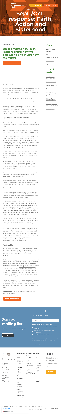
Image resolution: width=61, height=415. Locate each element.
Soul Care (27, 140)
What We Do (30, 355)
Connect (19, 391)
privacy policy (42, 340)
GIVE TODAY (51, 373)
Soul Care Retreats (38, 371)
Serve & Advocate (28, 363)
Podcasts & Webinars (19, 372)
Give (37, 377)
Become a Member (19, 389)
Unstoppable (20, 380)
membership (7, 176)
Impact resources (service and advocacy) (45, 336)
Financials (19, 365)
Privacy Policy (34, 408)
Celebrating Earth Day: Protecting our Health (52, 87)
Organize (28, 359)
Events (38, 365)
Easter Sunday (50, 109)
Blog (47, 54)
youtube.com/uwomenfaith (11, 267)
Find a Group (20, 393)
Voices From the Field (18, 210)
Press (47, 64)
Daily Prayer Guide (20, 395)
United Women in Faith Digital (21, 398)
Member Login (51, 5)
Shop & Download (19, 378)
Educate (28, 361)
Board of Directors (19, 358)
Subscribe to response (12, 63)
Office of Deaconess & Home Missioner (30, 374)
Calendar (38, 367)
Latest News (49, 61)
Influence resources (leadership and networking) (44, 333)
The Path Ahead (51, 82)
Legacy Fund (38, 382)
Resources (20, 369)
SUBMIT (8, 337)
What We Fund (30, 365)
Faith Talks (11, 142)
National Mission (28, 370)
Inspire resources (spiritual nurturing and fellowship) (45, 329)
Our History (20, 363)
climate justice (30, 205)
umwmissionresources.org (11, 270)
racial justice (21, 205)
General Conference (52, 57)
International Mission (29, 367)
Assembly (38, 369)
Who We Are (21, 355)
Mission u (17, 144)
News (38, 355)
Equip (27, 357)
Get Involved (36, 5)
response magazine (19, 375)
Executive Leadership (19, 361)
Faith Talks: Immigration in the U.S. (51, 93)
